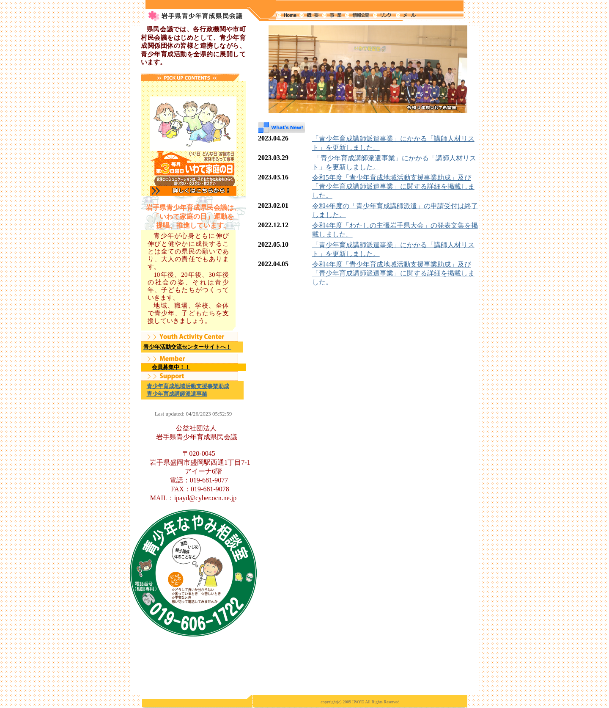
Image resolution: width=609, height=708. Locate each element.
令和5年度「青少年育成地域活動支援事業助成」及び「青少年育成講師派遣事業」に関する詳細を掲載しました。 (393, 186)
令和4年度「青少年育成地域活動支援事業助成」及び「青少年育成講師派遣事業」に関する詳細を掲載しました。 (393, 273)
